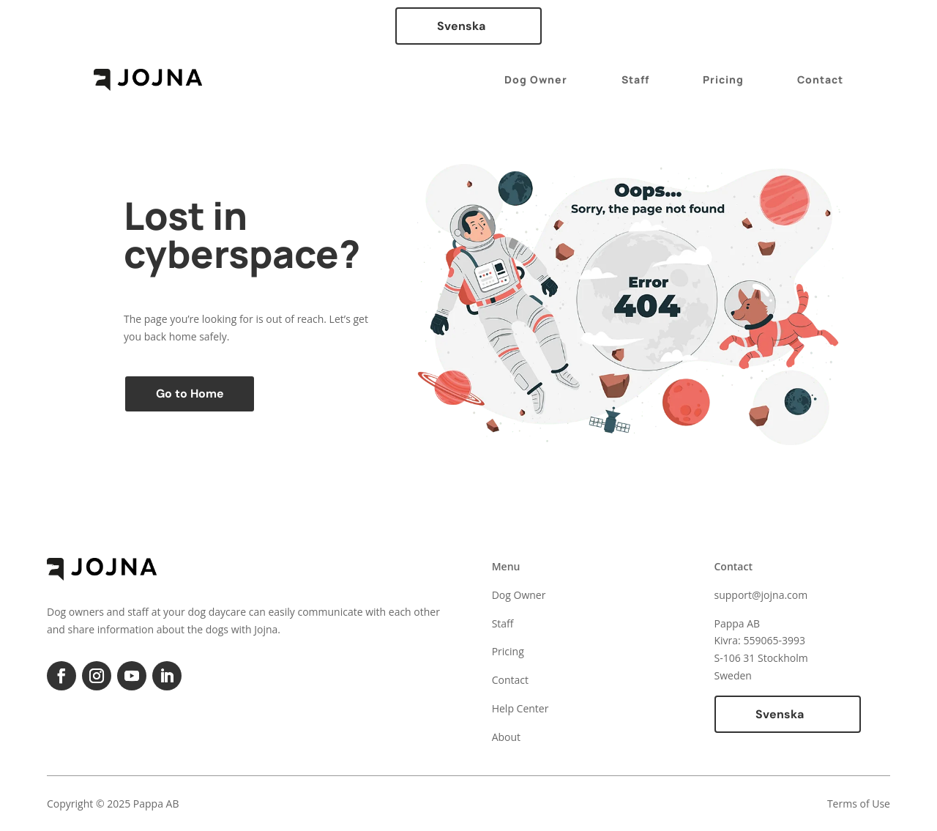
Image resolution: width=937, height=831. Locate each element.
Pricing (723, 79)
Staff (635, 79)
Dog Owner (535, 79)
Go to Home (190, 393)
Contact (820, 79)
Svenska (461, 26)
